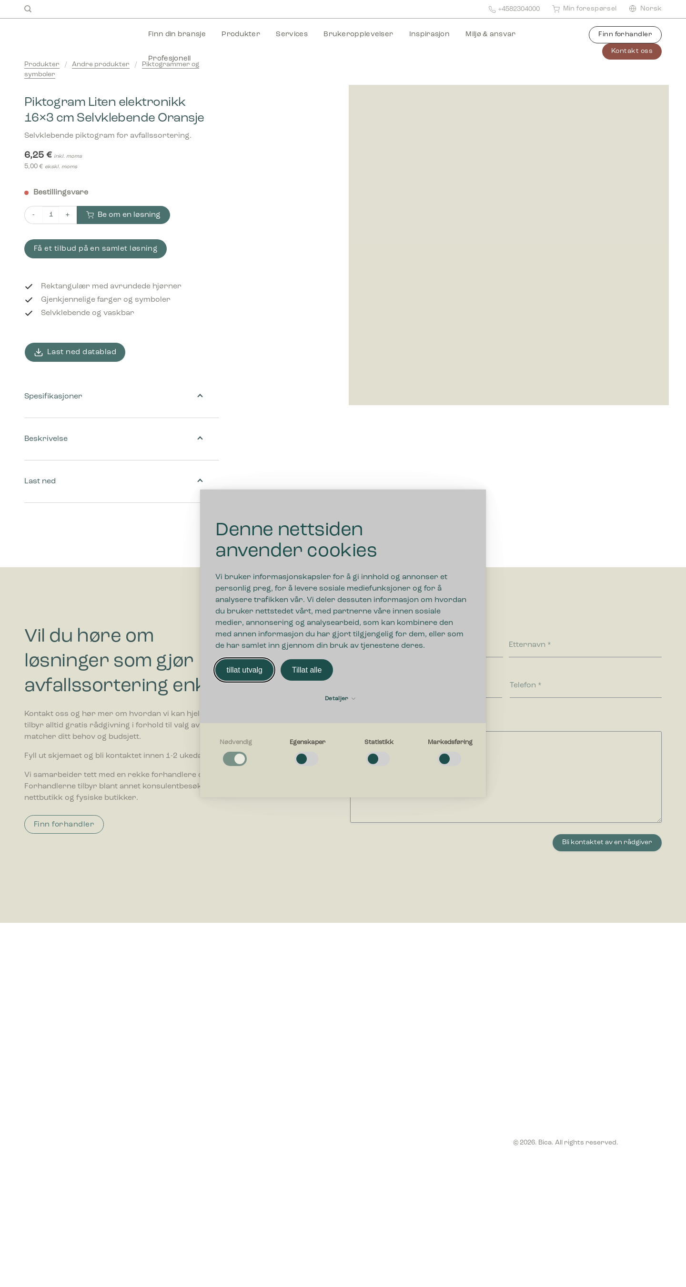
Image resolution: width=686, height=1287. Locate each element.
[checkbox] (236, 753)
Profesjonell (169, 58)
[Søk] (27, 9)
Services (291, 34)
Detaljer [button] (340, 699)
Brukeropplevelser (358, 34)
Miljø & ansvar (490, 34)
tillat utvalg (244, 670)
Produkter (241, 34)
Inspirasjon (429, 34)
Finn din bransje (177, 34)
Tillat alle (307, 670)
